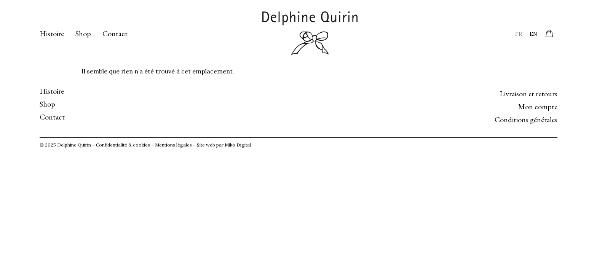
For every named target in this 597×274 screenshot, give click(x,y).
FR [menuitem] (518, 33)
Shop (83, 33)
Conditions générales (526, 119)
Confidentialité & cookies (123, 145)
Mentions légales (173, 145)
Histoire (52, 33)
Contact (115, 33)
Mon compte (537, 106)
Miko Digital (238, 145)
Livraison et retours (528, 93)
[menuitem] (518, 34)
